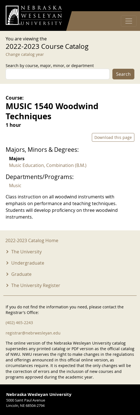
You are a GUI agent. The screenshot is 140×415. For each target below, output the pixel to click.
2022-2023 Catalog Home (31, 240)
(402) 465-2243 (19, 322)
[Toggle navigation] (129, 21)
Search (123, 74)
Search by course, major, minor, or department (50, 65)
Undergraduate (27, 263)
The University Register (35, 285)
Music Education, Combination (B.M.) (47, 165)
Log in (127, 5)
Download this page (113, 137)
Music (15, 185)
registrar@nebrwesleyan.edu (33, 333)
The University (26, 252)
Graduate (21, 274)
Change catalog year (25, 54)
